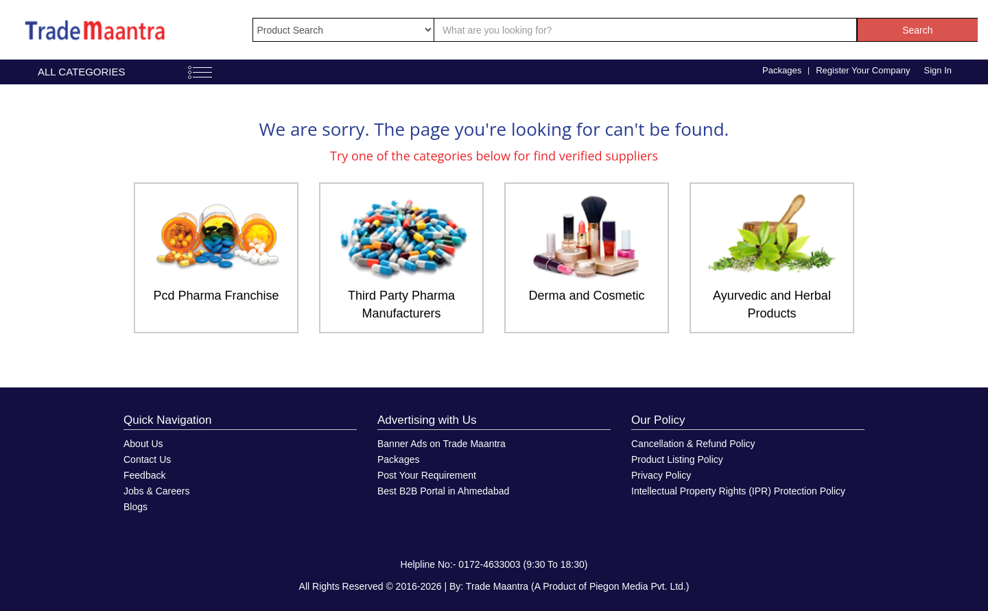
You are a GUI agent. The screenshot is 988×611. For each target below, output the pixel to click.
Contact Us (147, 459)
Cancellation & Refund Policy (693, 443)
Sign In (938, 70)
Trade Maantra (497, 586)
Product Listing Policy (677, 459)
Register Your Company (863, 70)
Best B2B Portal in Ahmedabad (443, 491)
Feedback (144, 475)
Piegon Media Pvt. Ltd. (637, 586)
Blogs (136, 506)
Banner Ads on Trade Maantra (441, 443)
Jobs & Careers (156, 491)
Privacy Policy (661, 475)
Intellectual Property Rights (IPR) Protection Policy (738, 491)
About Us (143, 443)
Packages (781, 70)
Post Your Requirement (426, 475)
